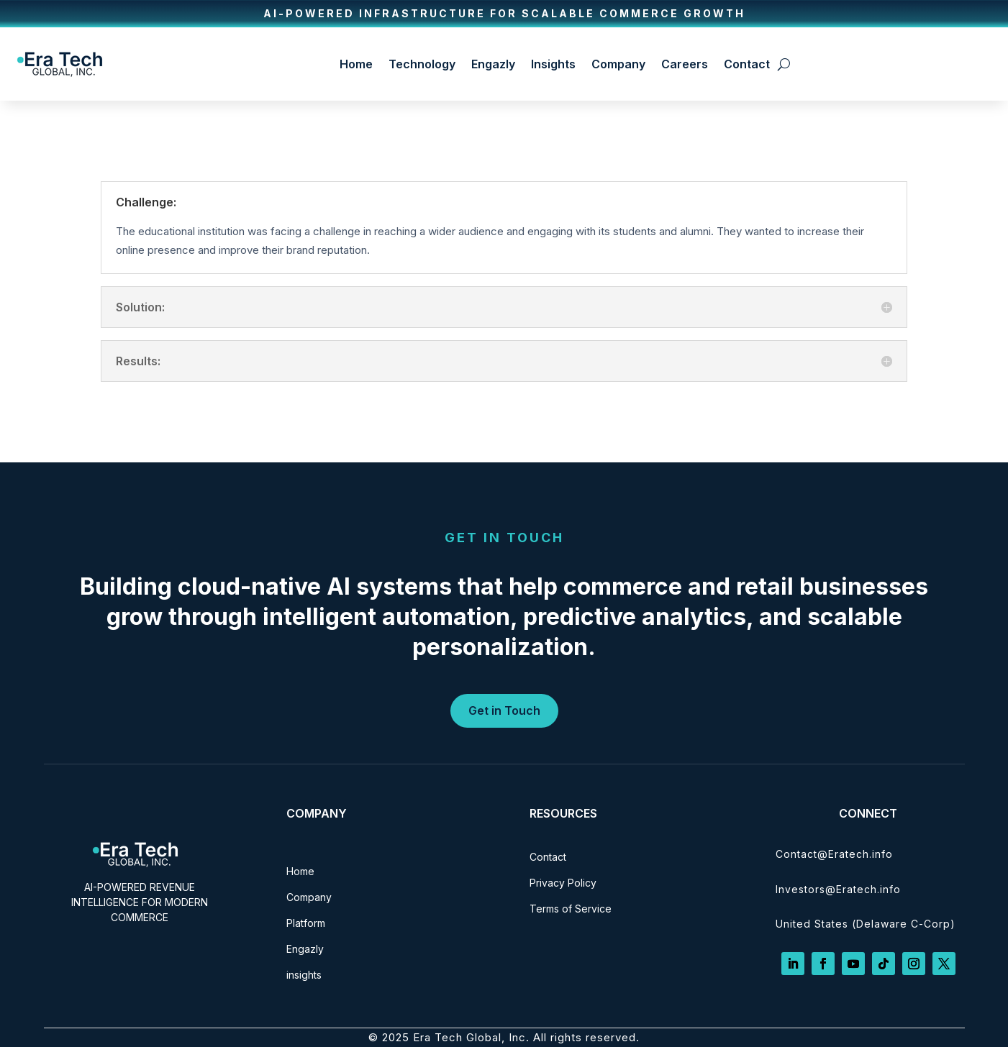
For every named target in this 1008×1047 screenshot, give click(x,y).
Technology (422, 64)
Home (356, 64)
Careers (684, 64)
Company (618, 64)
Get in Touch (504, 710)
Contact (747, 64)
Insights (553, 64)
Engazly (493, 64)
